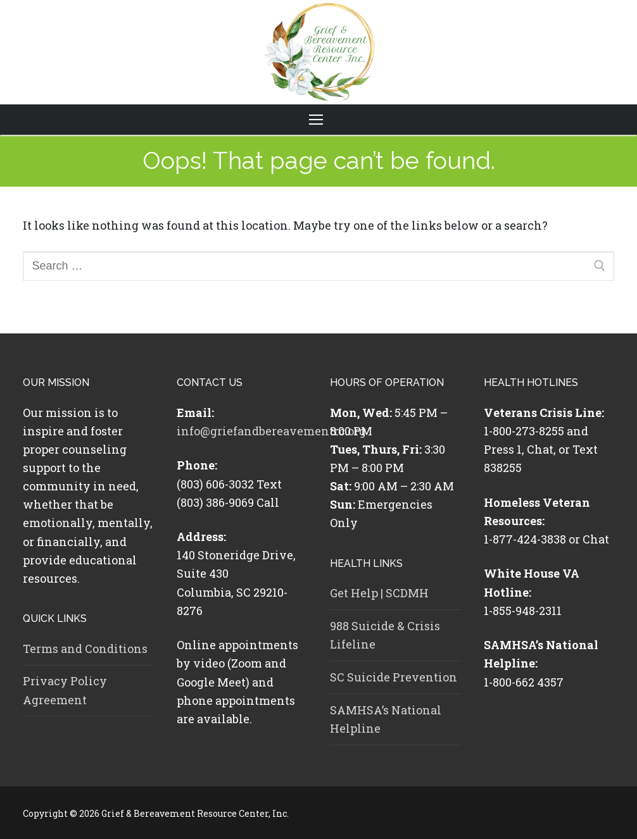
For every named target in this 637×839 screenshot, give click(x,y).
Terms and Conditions (85, 648)
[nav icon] (318, 120)
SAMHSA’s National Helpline (385, 719)
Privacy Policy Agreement (65, 690)
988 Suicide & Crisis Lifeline (385, 635)
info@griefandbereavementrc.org (271, 430)
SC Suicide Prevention (393, 677)
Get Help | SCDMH (379, 592)
